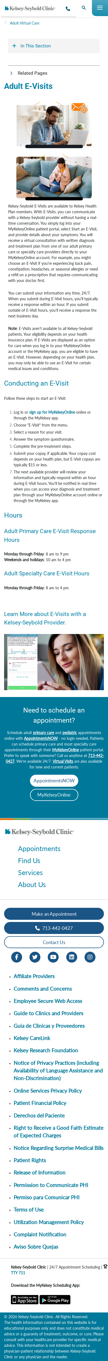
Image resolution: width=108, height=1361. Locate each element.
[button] (54, 73)
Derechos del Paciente (39, 1115)
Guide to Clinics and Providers (48, 1013)
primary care (43, 732)
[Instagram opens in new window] (90, 956)
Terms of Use (29, 1209)
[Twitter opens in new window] (35, 956)
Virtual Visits (63, 761)
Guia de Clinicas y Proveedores (49, 1026)
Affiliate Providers (34, 976)
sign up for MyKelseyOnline (52, 412)
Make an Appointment (54, 914)
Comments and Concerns (43, 989)
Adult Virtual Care (24, 23)
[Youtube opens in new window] (53, 956)
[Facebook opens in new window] (16, 956)
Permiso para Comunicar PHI (46, 1197)
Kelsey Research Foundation (46, 1050)
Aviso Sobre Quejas (36, 1246)
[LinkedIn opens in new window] (72, 956)
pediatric (69, 732)
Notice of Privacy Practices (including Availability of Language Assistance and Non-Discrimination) (58, 1070)
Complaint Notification (40, 1234)
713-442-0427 (54, 928)
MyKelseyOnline (65, 749)
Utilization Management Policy (49, 1222)
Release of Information (39, 1172)
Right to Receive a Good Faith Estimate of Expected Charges (58, 1131)
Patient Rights (30, 1160)
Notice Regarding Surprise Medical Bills (58, 1148)
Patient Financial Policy (40, 1103)
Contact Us (54, 942)
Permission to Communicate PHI (51, 1185)
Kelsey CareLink (32, 1038)
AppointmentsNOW (41, 738)
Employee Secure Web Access (48, 1001)
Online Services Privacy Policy (48, 1090)
